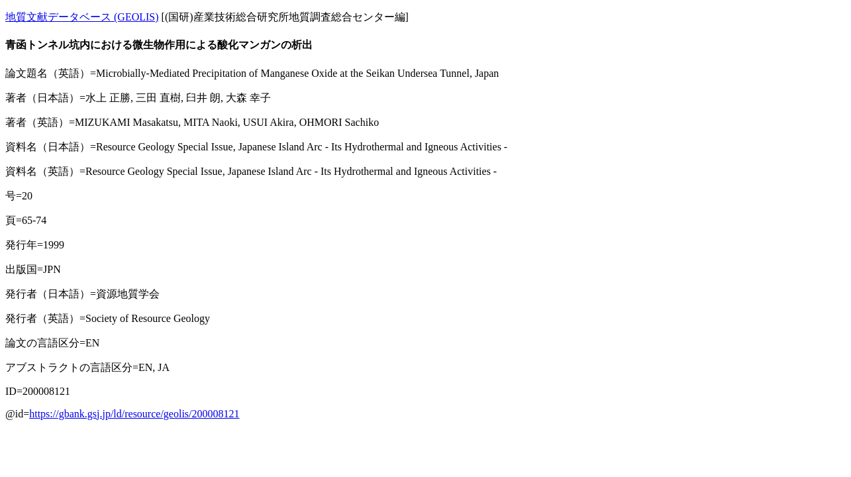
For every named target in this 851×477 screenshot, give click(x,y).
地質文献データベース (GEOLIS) (82, 17)
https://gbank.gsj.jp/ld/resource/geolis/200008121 (134, 413)
